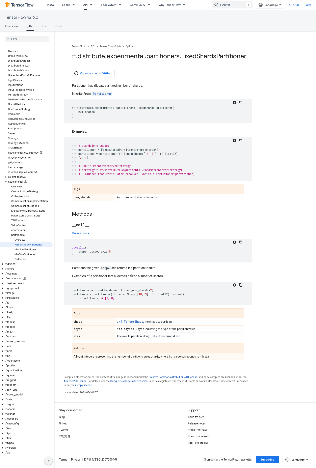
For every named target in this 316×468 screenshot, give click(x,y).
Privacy (75, 459)
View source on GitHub (92, 73)
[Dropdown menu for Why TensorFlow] (185, 5)
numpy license (83, 385)
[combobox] (232, 4)
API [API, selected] (85, 5)
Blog (62, 417)
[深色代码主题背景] (234, 102)
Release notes (197, 423)
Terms (63, 459)
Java (58, 26)
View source (80, 233)
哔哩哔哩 (64, 436)
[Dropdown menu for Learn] (75, 5)
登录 (308, 4)
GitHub (294, 5)
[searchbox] (27, 39)
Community (137, 5)
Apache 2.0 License (75, 381)
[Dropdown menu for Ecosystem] (121, 5)
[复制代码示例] (241, 102)
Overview (11, 26)
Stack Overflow (197, 430)
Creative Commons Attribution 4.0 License (173, 377)
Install (51, 5)
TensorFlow (78, 46)
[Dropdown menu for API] (92, 5)
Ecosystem (108, 5)
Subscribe (267, 459)
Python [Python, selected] (30, 26)
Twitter (63, 430)
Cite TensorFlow (198, 442)
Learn (66, 5)
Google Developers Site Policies (129, 381)
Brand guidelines (198, 436)
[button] (26, 177)
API (93, 46)
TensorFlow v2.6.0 (21, 17)
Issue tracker (196, 417)
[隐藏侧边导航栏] (49, 461)
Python (130, 46)
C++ (45, 26)
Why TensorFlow (170, 5)
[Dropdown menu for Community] (150, 5)
